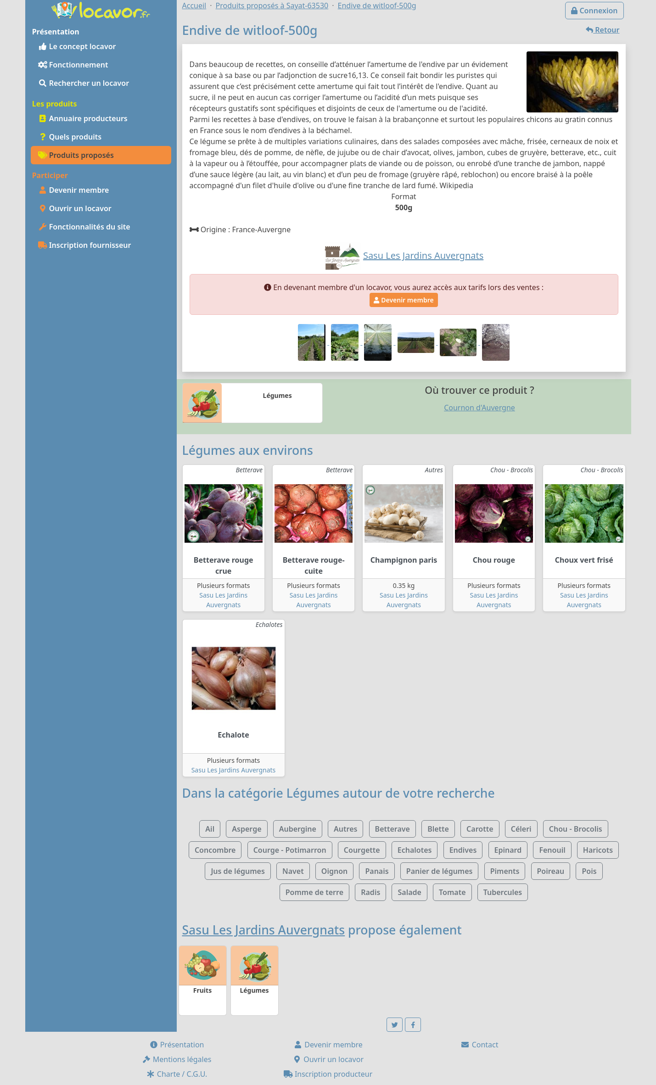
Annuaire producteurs (83, 118)
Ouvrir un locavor (75, 208)
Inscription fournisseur (84, 245)
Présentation (176, 1045)
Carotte (479, 829)
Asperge (246, 829)
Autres (345, 829)
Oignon (334, 871)
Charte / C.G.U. (176, 1074)
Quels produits (70, 137)
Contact (479, 1045)
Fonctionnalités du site (84, 227)
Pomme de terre (314, 892)
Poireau (551, 871)
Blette (438, 829)
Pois (589, 871)
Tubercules (502, 892)
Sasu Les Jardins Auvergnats (233, 770)
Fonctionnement (73, 65)
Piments (505, 871)
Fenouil (552, 850)
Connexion (594, 11)
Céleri (521, 829)
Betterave (392, 829)
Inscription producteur (328, 1074)
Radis (370, 892)
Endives (463, 850)
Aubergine (297, 829)
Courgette (362, 850)
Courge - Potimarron (289, 850)
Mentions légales (177, 1059)
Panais (376, 871)
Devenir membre (73, 190)
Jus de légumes (237, 871)
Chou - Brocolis (575, 829)
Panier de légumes (439, 871)
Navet (293, 871)
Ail (209, 829)
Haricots (598, 850)
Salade (409, 892)
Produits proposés (76, 155)
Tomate (452, 892)
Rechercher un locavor (83, 83)
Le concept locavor (77, 46)
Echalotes (415, 850)
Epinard (508, 850)
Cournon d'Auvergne (479, 408)
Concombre (215, 850)
